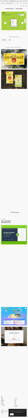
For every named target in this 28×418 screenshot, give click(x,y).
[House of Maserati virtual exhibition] (14, 275)
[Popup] (14, 160)
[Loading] (14, 99)
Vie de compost (19, 8)
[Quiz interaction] (14, 255)
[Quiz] (14, 234)
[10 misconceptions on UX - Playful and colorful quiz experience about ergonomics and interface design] (14, 356)
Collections (2, 400)
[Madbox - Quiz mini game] (14, 316)
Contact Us (16, 406)
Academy (15, 398)
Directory (2, 403)
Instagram (6, 411)
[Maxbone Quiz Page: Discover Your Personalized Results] (14, 336)
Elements (2, 401)
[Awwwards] (3, 3)
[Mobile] (14, 79)
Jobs (15, 400)
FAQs (15, 403)
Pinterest (2, 412)
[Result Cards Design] (14, 377)
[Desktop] (14, 59)
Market (15, 401)
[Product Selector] (14, 296)
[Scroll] (14, 140)
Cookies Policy (3, 410)
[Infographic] (14, 200)
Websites (2, 398)
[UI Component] (14, 119)
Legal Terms (7, 410)
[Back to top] (14, 180)
